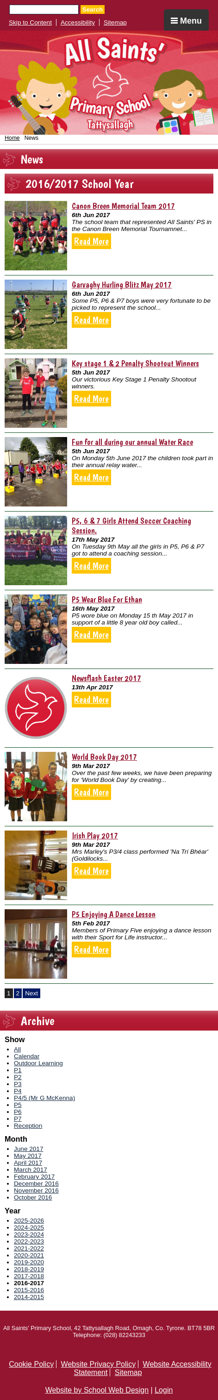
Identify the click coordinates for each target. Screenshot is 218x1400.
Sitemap (115, 22)
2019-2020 (29, 1262)
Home (12, 138)
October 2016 (33, 1197)
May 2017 (28, 1155)
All (17, 1049)
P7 (18, 1118)
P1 (18, 1070)
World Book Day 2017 (104, 757)
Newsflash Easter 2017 (106, 678)
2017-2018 (29, 1276)
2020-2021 (29, 1255)
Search (92, 9)
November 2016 (36, 1190)
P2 (18, 1077)
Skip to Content (30, 22)
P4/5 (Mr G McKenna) (44, 1097)
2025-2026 (29, 1220)
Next (31, 993)
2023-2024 (29, 1234)
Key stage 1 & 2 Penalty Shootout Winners (135, 363)
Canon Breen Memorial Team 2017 (123, 206)
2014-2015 (29, 1297)
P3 (18, 1084)
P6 (18, 1111)
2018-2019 (29, 1269)
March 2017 (30, 1169)
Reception (28, 1125)
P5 (18, 1104)
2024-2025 (29, 1227)
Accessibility (78, 22)
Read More (91, 241)
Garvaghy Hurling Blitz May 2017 (122, 284)
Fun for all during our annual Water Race (132, 442)
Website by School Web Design (97, 1390)
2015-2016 (29, 1290)
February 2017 (34, 1176)
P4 (18, 1091)
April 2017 (28, 1162)
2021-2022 (29, 1248)
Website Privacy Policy (98, 1364)
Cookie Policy (31, 1364)
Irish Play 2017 (95, 835)
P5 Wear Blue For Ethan (107, 599)
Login (164, 1390)
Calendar (26, 1056)
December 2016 (36, 1183)
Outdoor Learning (38, 1063)
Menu (186, 20)
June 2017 (29, 1148)
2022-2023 (29, 1241)
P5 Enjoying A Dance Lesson (114, 914)
